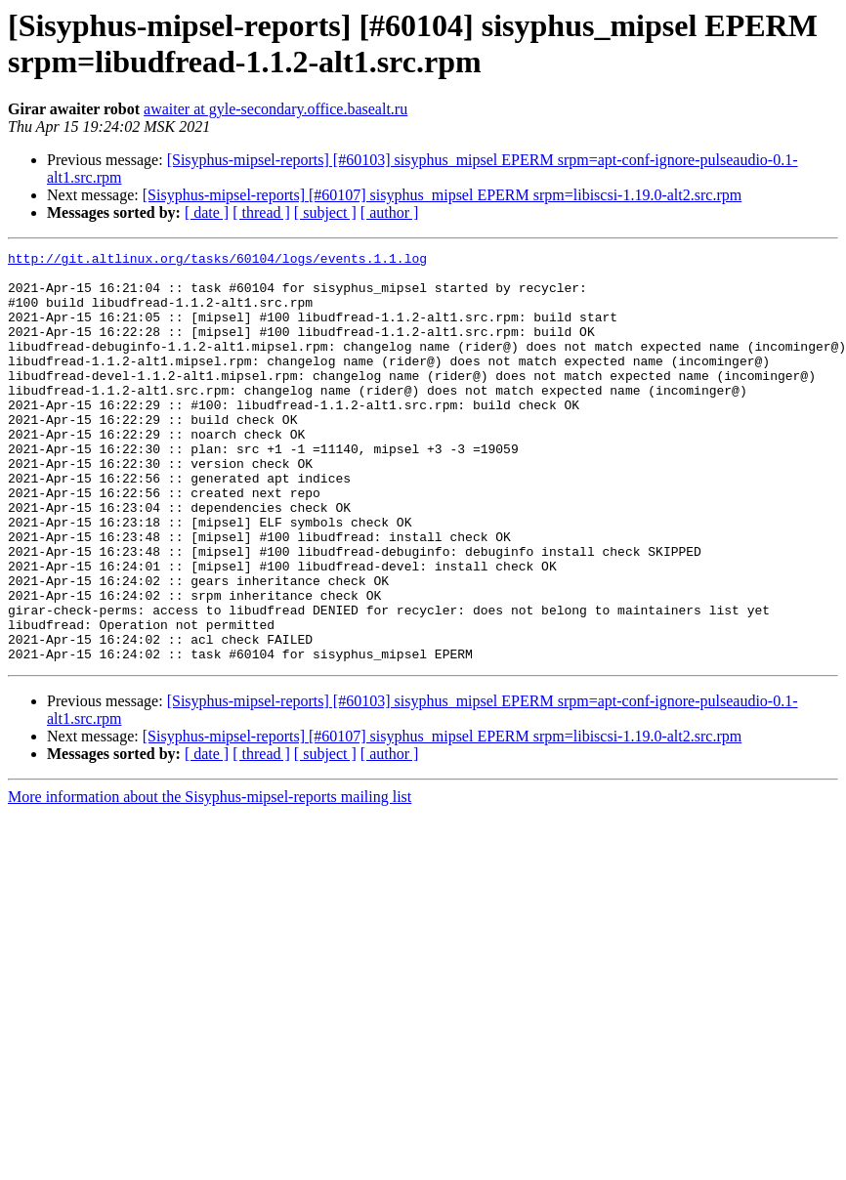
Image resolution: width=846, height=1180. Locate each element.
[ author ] (389, 212)
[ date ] (207, 212)
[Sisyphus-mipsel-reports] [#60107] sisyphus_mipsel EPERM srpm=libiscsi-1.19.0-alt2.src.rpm (442, 195)
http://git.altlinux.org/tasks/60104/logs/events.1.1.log (217, 261)
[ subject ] (325, 212)
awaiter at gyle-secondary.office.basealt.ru (275, 109)
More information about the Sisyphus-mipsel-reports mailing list (209, 878)
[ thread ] (261, 212)
